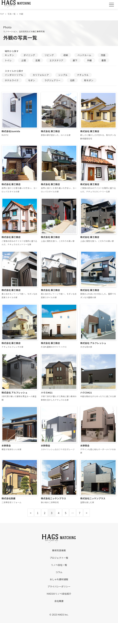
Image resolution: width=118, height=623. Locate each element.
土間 (23, 60)
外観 (89, 60)
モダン (31, 80)
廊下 (75, 60)
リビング (49, 55)
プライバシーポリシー (59, 586)
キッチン (9, 55)
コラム (59, 572)
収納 (65, 55)
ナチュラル (83, 74)
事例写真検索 (59, 550)
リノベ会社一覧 (59, 564)
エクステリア (56, 60)
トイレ (8, 60)
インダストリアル (14, 74)
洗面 (103, 55)
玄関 (37, 60)
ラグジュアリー (52, 80)
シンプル (63, 74)
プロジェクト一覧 (59, 557)
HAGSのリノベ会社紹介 (59, 593)
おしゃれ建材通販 (59, 579)
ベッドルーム (84, 55)
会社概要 (59, 601)
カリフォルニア (41, 74)
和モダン (88, 80)
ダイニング (29, 55)
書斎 (103, 60)
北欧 (72, 80)
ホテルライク (12, 80)
